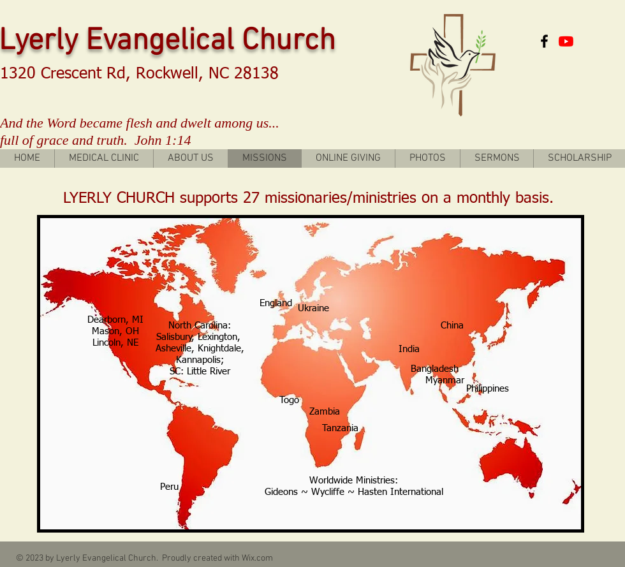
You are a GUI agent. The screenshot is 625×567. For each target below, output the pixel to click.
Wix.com (257, 558)
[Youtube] (566, 41)
